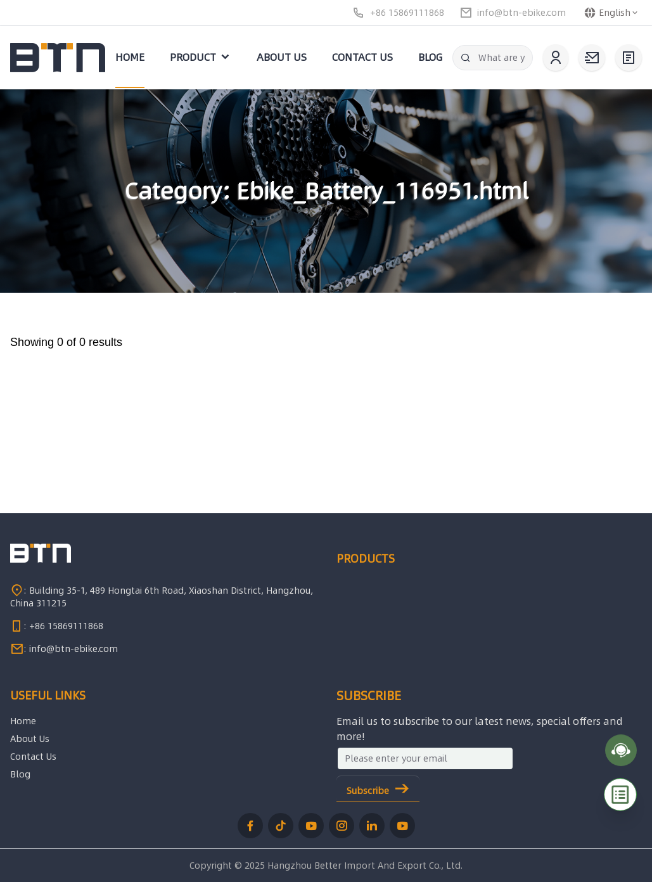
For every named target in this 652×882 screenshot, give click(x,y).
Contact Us (33, 756)
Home (23, 721)
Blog (20, 774)
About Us (29, 738)
